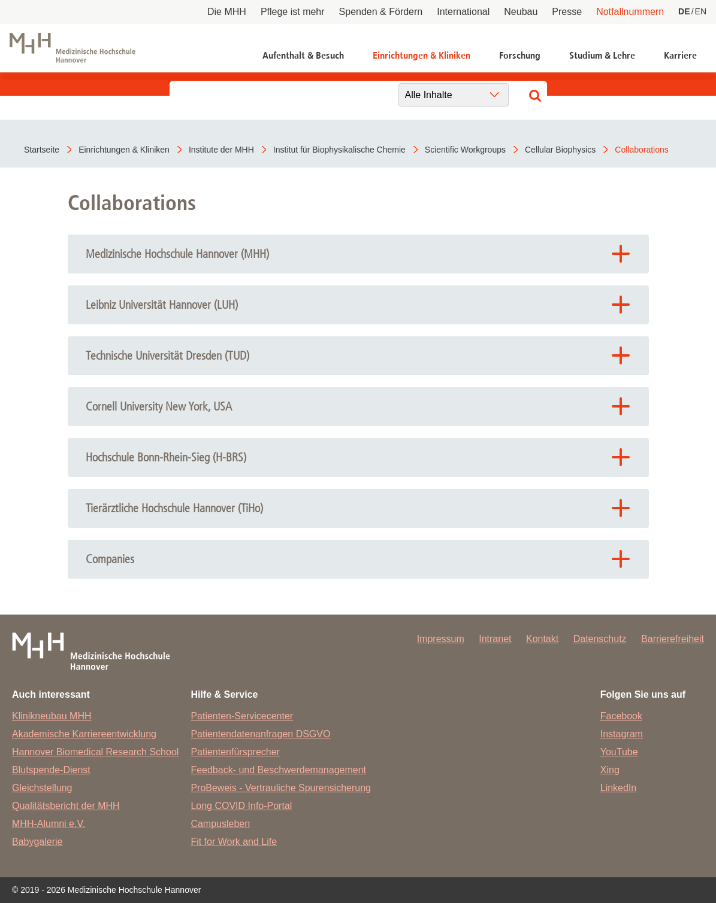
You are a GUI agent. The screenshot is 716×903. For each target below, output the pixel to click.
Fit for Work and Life (234, 842)
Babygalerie (37, 842)
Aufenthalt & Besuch (303, 55)
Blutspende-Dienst (51, 770)
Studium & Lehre (602, 55)
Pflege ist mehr (293, 12)
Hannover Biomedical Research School (95, 752)
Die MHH (226, 12)
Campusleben (220, 824)
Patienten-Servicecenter (242, 716)
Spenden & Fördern (381, 12)
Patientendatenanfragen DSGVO (260, 734)
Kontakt (542, 639)
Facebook (621, 716)
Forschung (519, 55)
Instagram (621, 734)
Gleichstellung (42, 788)
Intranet (495, 639)
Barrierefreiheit (672, 639)
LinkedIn (618, 788)
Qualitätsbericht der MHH (66, 806)
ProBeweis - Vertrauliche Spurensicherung (281, 788)
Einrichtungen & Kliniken (421, 55)
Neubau (520, 12)
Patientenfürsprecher (235, 752)
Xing (610, 770)
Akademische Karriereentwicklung (84, 734)
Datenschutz (600, 639)
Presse (567, 12)
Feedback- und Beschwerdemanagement (278, 770)
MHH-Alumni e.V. (48, 824)
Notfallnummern (630, 12)
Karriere (680, 55)
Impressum (440, 639)
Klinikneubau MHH (52, 716)
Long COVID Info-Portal (241, 806)
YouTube (619, 752)
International (463, 12)
